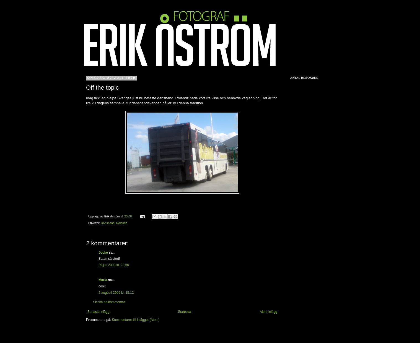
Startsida (184, 312)
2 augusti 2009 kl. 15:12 (116, 293)
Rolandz (121, 223)
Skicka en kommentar (109, 302)
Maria (102, 280)
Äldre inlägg (268, 312)
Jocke (103, 252)
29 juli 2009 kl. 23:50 (113, 265)
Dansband (108, 223)
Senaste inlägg (98, 312)
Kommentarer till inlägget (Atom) (135, 320)
